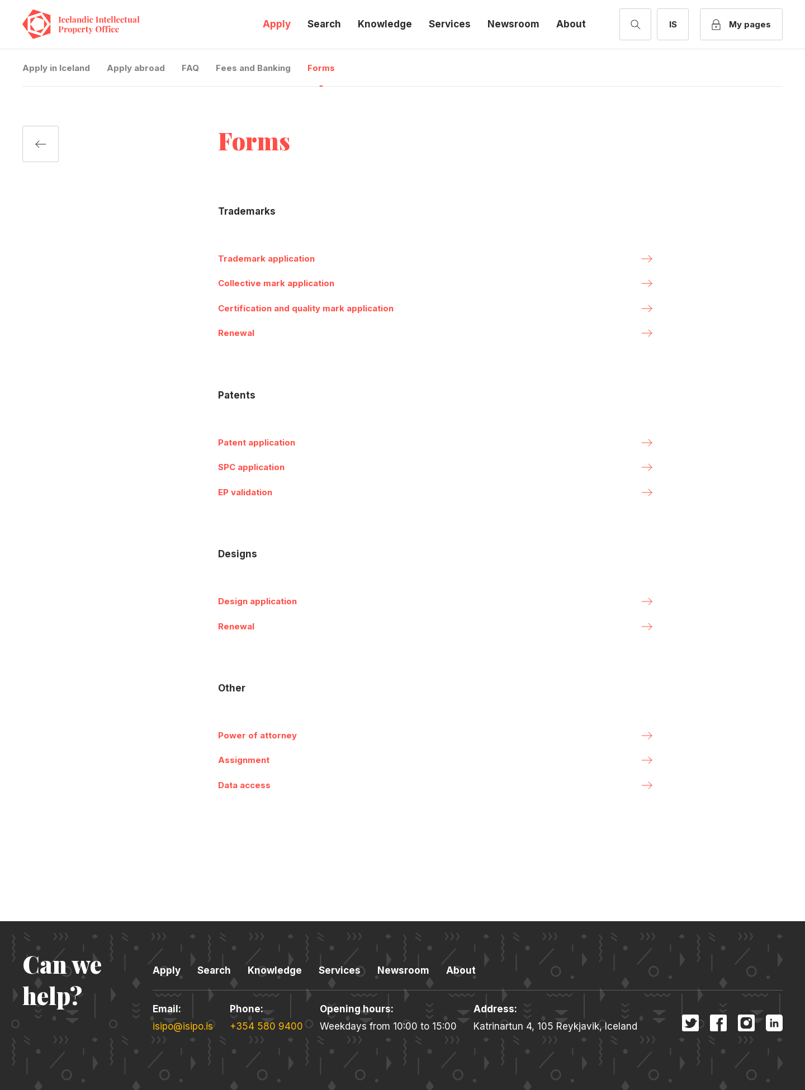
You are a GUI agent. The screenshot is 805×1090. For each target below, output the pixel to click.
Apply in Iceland (56, 68)
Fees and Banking (253, 68)
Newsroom (513, 24)
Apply (277, 24)
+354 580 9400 (266, 1026)
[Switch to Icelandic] (673, 24)
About (571, 24)
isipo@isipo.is (183, 1026)
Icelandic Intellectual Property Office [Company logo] (89, 24)
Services (450, 24)
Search (324, 24)
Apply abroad (136, 68)
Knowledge (385, 24)
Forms (321, 68)
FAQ (190, 68)
